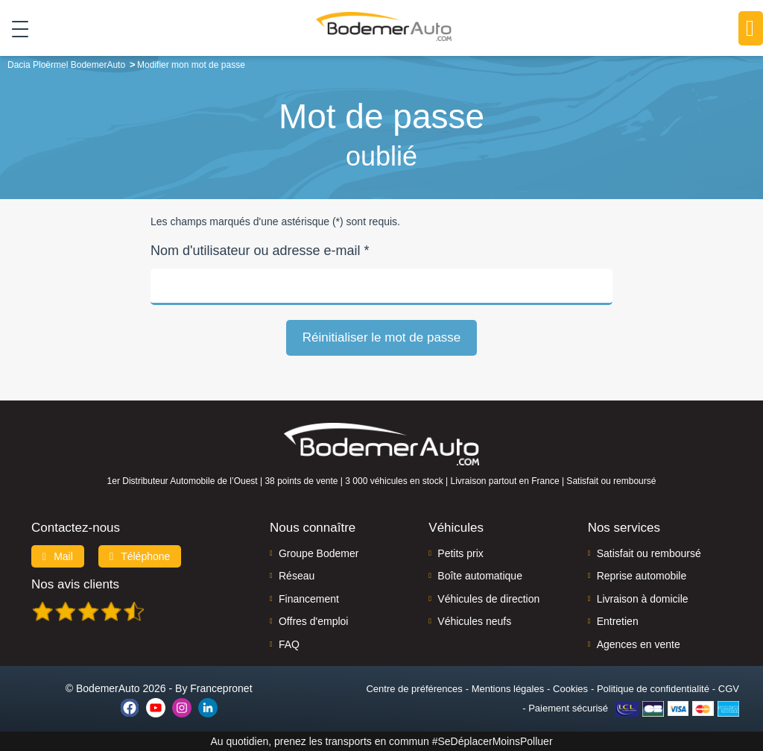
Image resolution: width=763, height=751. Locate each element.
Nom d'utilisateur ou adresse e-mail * (260, 250)
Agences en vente (638, 644)
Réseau (296, 576)
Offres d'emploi (313, 621)
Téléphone (140, 556)
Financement (309, 599)
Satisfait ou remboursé (649, 553)
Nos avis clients (75, 584)
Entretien (618, 621)
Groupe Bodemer (318, 553)
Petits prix (460, 553)
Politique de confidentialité (653, 688)
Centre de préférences (414, 688)
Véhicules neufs (474, 621)
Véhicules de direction (488, 599)
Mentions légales (508, 688)
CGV (728, 688)
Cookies (570, 688)
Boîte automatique (479, 576)
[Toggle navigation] (14, 29)
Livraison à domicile (642, 599)
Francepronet (221, 688)
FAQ (289, 644)
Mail (57, 556)
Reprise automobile (642, 576)
